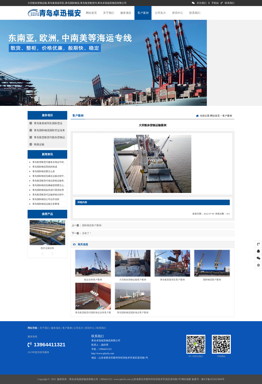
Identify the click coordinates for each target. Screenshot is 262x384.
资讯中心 (177, 12)
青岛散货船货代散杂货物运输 (46, 138)
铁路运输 (37, 144)
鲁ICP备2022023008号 (212, 379)
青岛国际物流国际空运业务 (47, 130)
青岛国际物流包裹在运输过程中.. (48, 176)
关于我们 (108, 12)
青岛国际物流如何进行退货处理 (48, 190)
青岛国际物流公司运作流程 (45, 199)
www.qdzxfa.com (122, 379)
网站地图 (186, 379)
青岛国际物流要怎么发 (43, 171)
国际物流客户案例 (91, 225)
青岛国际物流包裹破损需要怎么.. (48, 185)
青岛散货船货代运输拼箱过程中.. (48, 194)
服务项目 (125, 12)
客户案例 (143, 12)
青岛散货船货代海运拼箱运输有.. (48, 180)
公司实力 (160, 12)
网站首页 (91, 12)
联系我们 (227, 3)
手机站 (213, 3)
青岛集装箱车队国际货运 (46, 123)
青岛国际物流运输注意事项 (45, 204)
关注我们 (199, 3)
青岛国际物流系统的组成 (44, 166)
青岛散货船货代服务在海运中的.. (48, 162)
